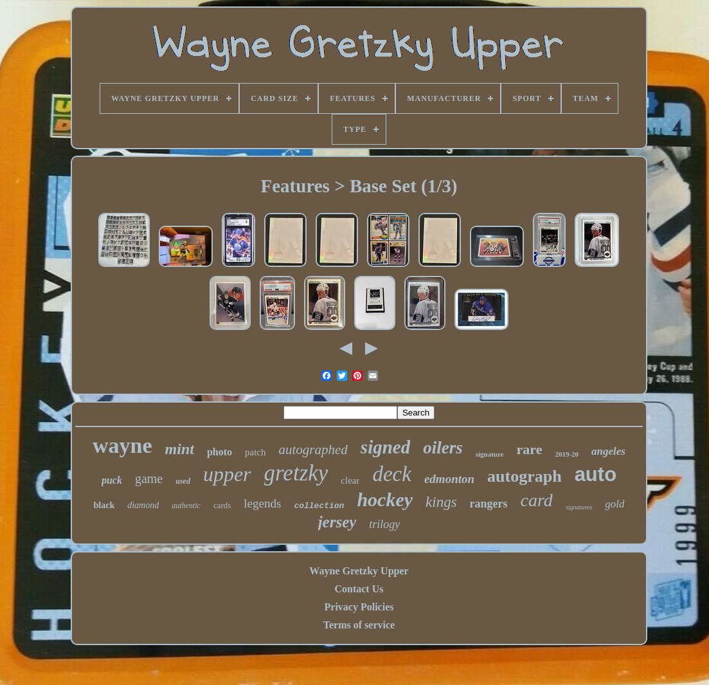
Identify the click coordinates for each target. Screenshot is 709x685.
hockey (385, 499)
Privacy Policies (359, 606)
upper (227, 474)
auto (595, 474)
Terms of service (359, 624)
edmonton (449, 479)
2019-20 (567, 454)
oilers (443, 447)
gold (614, 504)
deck (391, 474)
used (182, 481)
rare (530, 449)
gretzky (296, 473)
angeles (608, 451)
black (104, 505)
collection (319, 506)
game (149, 478)
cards (222, 505)
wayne (122, 445)
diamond (143, 505)
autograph (524, 476)
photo (219, 451)
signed (385, 447)
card (537, 500)
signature (490, 454)
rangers (489, 503)
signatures (579, 507)
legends (262, 503)
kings (441, 502)
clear (350, 480)
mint (179, 449)
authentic (186, 505)
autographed (313, 449)
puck (112, 480)
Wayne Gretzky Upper (358, 570)
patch (255, 452)
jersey (337, 522)
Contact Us (358, 588)
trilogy (384, 524)
